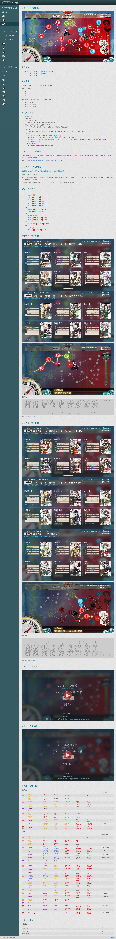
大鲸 (29, 227)
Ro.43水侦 (44, 71)
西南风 (30, 195)
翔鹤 (29, 217)
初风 (29, 205)
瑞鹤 (29, 219)
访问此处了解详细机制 (37, 161)
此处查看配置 (31, 417)
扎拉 (34, 71)
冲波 (29, 197)
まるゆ (30, 223)
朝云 (29, 199)
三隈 (29, 211)
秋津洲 (30, 230)
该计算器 (54, 161)
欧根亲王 (30, 209)
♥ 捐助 (112, 937)
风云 (29, 203)
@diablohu (12, 937)
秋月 (45, 182)
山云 (29, 201)
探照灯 (85, 177)
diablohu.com (5, 937)
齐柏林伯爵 (31, 215)
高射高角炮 (60, 182)
